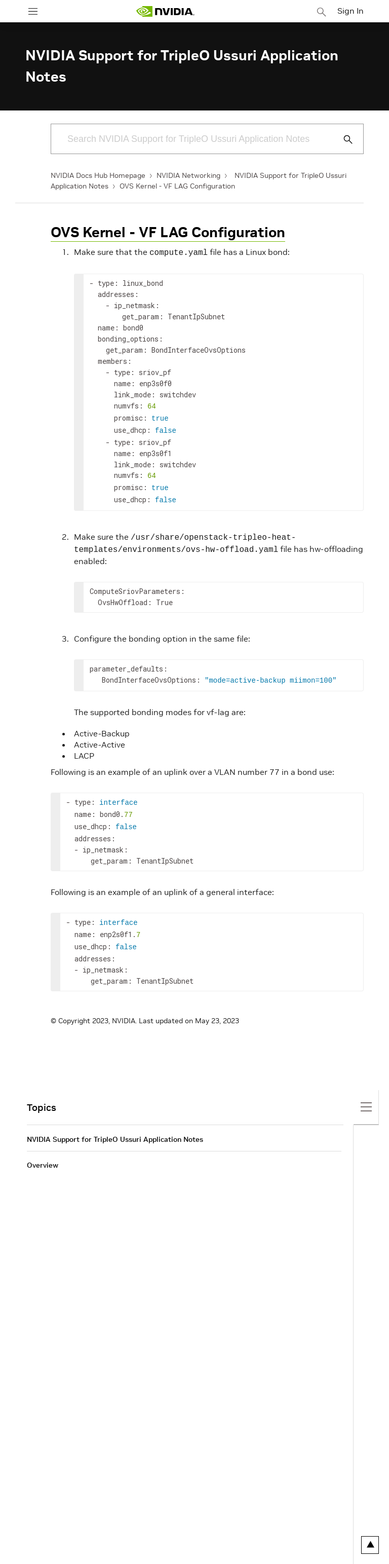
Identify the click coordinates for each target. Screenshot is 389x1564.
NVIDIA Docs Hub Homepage (98, 175)
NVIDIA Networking (188, 175)
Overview (42, 1148)
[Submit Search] (342, 139)
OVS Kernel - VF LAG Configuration (177, 186)
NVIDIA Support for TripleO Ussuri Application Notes (115, 1123)
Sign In (350, 11)
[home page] (165, 11)
